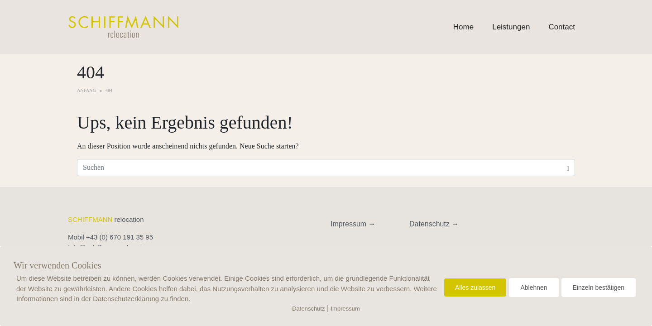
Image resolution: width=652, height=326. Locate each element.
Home (463, 27)
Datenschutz (308, 308)
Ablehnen (533, 287)
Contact (561, 27)
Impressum (345, 308)
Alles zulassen (475, 287)
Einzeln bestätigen (598, 287)
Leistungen (511, 27)
